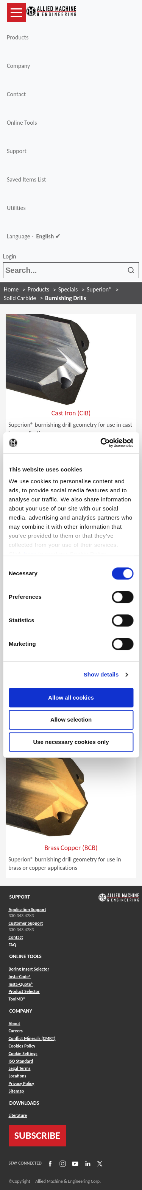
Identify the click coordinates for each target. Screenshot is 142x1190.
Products (17, 37)
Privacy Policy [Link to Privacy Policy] (21, 1083)
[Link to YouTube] (74, 1163)
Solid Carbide (20, 298)
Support (17, 151)
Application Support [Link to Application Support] (27, 909)
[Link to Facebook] (49, 1163)
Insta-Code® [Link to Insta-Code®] (20, 976)
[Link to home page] (51, 12)
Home (11, 289)
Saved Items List (26, 179)
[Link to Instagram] (61, 1163)
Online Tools (22, 122)
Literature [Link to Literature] (18, 1115)
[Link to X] (99, 1163)
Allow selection (71, 720)
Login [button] (11, 256)
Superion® (99, 289)
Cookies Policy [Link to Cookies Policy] (22, 1046)
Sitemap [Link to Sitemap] (16, 1091)
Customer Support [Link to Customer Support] (26, 923)
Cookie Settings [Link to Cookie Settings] (23, 1053)
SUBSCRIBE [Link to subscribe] (37, 1135)
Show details (101, 674)
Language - (33, 236)
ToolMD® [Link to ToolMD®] (17, 999)
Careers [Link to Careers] (16, 1030)
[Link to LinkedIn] (86, 1163)
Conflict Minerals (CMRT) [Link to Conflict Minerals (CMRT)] (32, 1038)
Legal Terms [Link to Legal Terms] (20, 1068)
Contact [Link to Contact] (16, 937)
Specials (68, 289)
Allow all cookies (71, 697)
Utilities (16, 207)
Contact (16, 94)
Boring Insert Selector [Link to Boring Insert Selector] (29, 969)
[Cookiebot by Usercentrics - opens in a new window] (101, 443)
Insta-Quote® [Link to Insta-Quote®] (21, 984)
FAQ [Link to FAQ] (12, 944)
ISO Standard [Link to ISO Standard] (21, 1061)
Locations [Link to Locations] (18, 1076)
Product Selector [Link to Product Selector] (24, 991)
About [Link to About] (14, 1023)
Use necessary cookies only (71, 742)
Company (18, 65)
